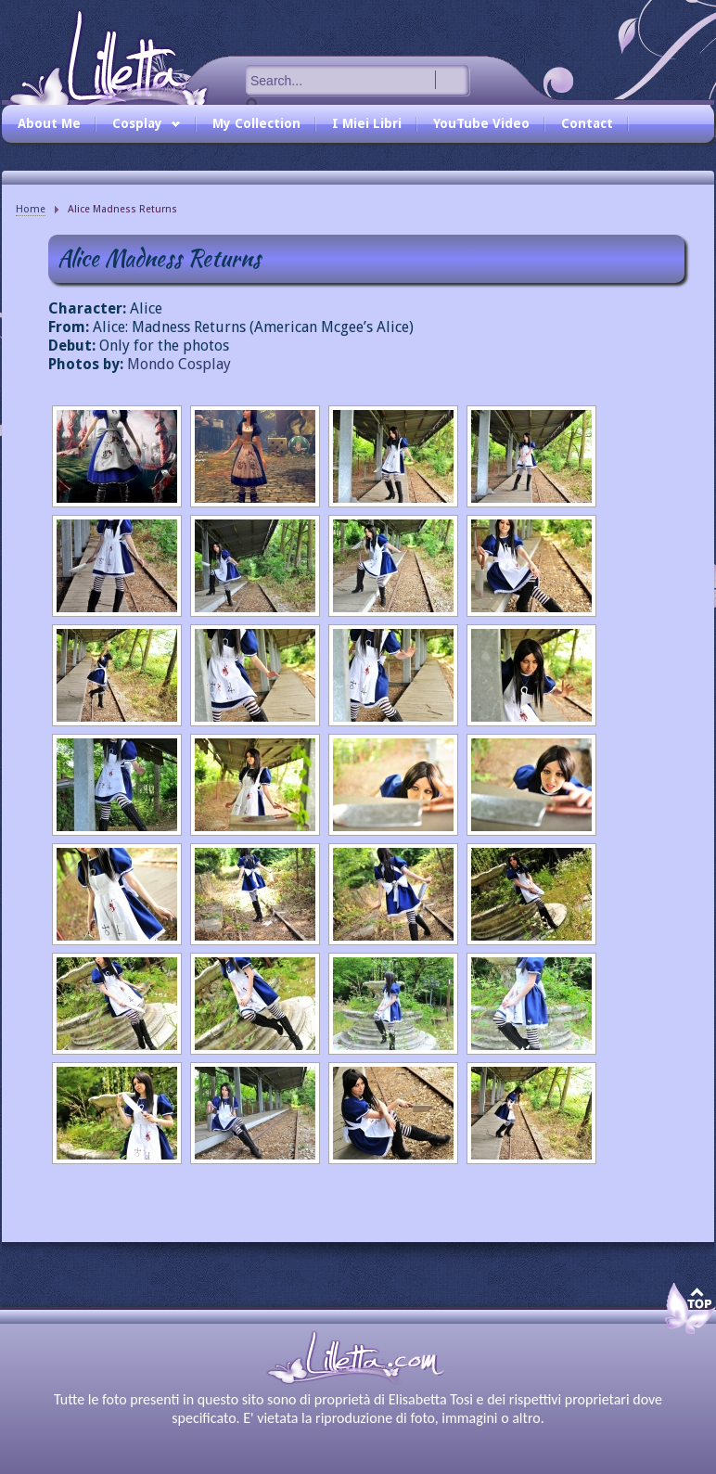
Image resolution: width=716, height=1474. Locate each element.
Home (30, 209)
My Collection (256, 123)
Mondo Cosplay (179, 364)
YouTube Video (481, 123)
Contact (587, 123)
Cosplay (142, 128)
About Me (49, 123)
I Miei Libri (367, 123)
